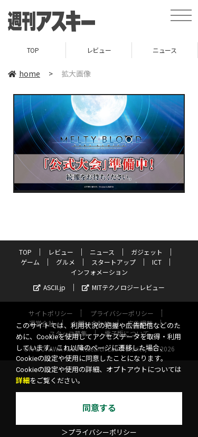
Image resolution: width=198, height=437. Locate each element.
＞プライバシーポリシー (99, 432)
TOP (33, 49)
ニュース (164, 49)
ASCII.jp (49, 287)
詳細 (23, 381)
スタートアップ (113, 261)
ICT (157, 261)
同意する (99, 408)
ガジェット (147, 251)
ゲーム (30, 261)
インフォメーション (99, 271)
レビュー (99, 49)
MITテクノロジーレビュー (123, 287)
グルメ (65, 261)
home (24, 73)
